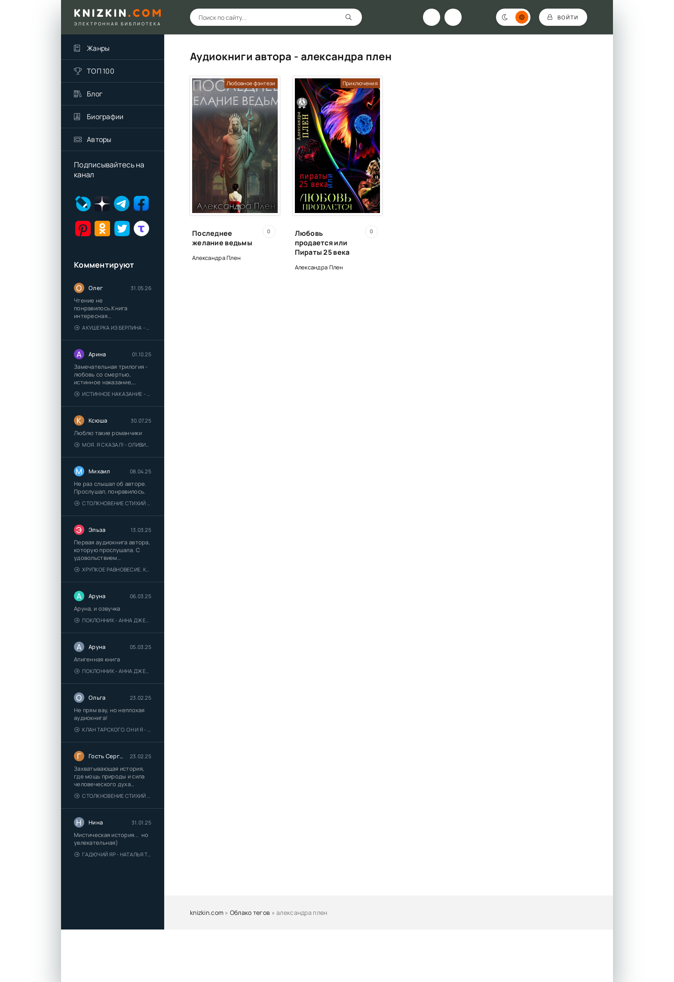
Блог (94, 94)
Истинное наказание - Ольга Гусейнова (112, 394)
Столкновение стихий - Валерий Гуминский (112, 503)
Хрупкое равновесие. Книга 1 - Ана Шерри (112, 569)
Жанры (98, 48)
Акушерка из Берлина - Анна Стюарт (112, 327)
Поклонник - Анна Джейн (112, 620)
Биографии (105, 116)
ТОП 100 (100, 71)
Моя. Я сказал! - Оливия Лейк (112, 444)
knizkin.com (207, 912)
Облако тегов (250, 912)
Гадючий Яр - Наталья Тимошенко (112, 854)
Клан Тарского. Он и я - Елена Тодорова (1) (112, 729)
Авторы (99, 139)
